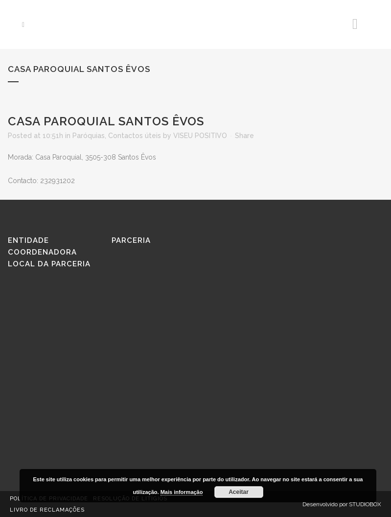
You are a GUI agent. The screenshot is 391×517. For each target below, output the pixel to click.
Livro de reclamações (47, 510)
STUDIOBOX (365, 504)
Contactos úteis (134, 136)
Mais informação (182, 492)
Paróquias (88, 136)
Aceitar (239, 492)
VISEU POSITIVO (200, 136)
